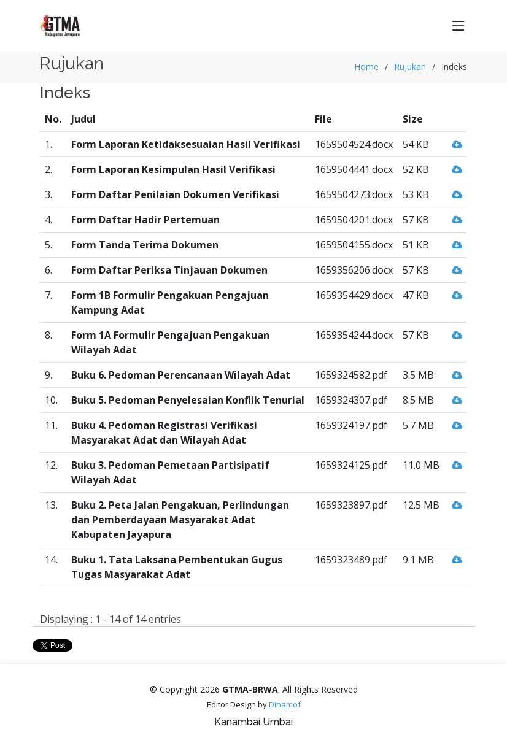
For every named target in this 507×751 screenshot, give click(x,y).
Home (366, 66)
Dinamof (285, 704)
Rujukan (410, 66)
